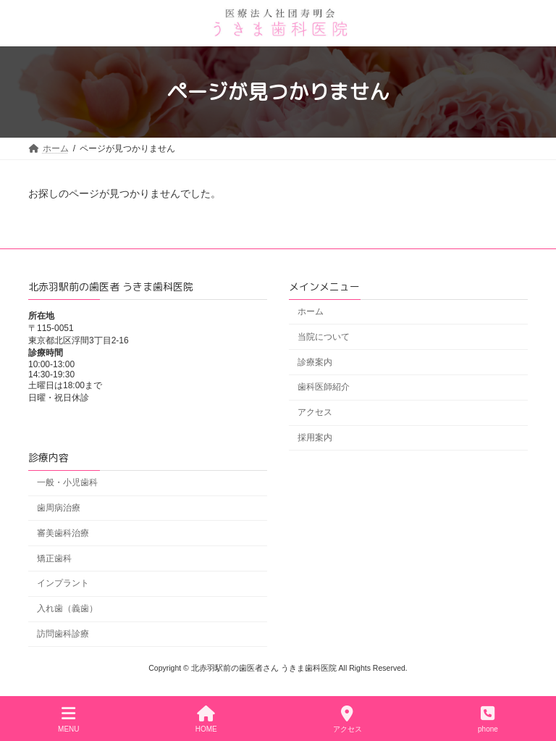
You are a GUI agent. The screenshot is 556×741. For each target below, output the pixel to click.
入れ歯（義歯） (67, 608)
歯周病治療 (58, 508)
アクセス (315, 412)
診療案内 (315, 361)
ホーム (311, 311)
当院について (324, 337)
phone (488, 719)
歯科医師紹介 (324, 387)
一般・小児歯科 (67, 482)
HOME (206, 719)
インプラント (63, 583)
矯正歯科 (54, 558)
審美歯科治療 (63, 533)
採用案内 (315, 437)
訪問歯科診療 (63, 634)
